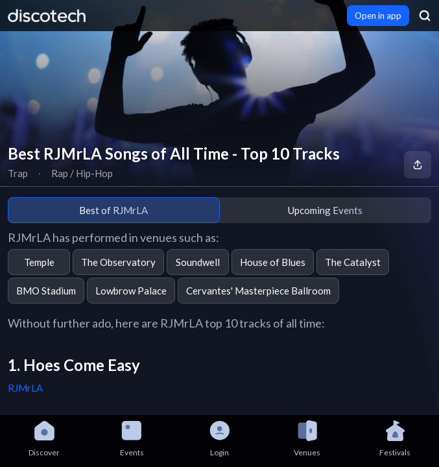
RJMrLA (25, 388)
